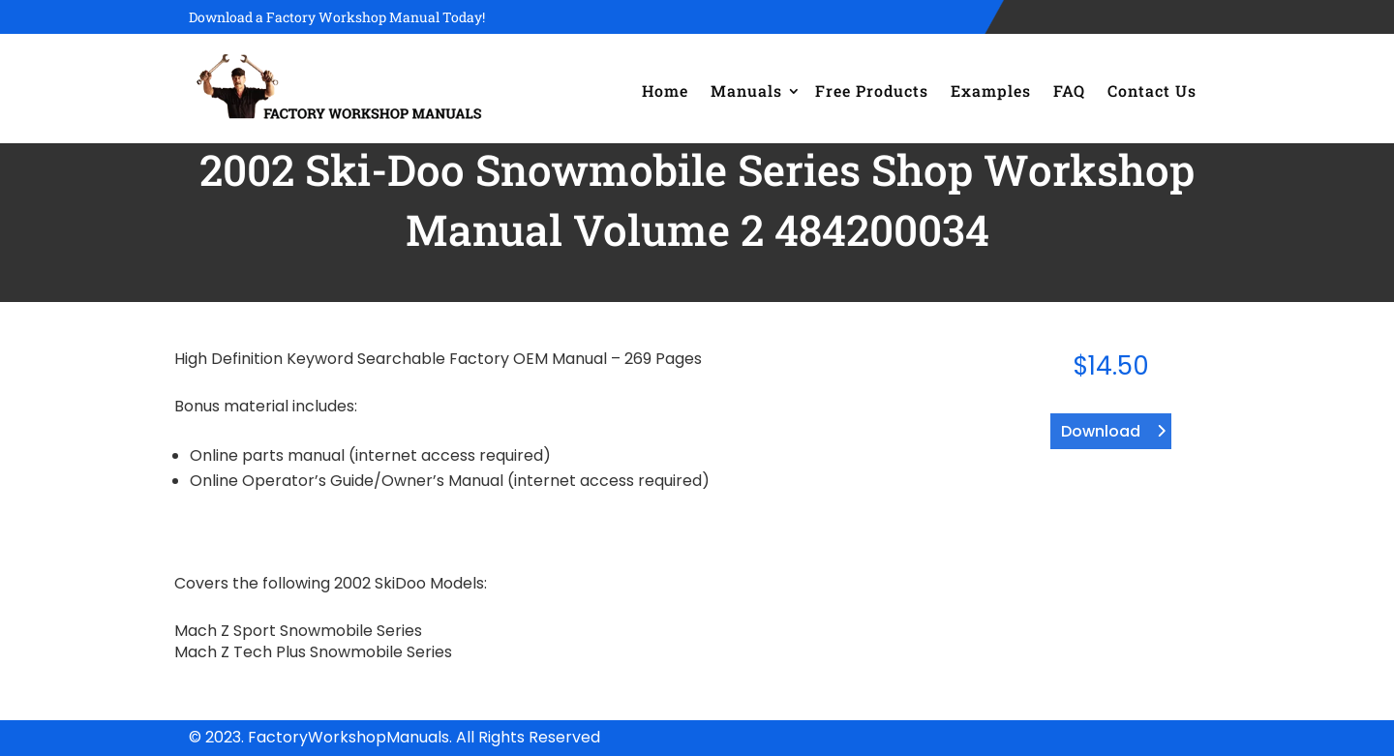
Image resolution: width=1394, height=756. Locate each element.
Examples (991, 90)
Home (665, 90)
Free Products (871, 90)
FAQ (1069, 90)
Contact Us (1152, 90)
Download (1100, 431)
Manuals (746, 90)
